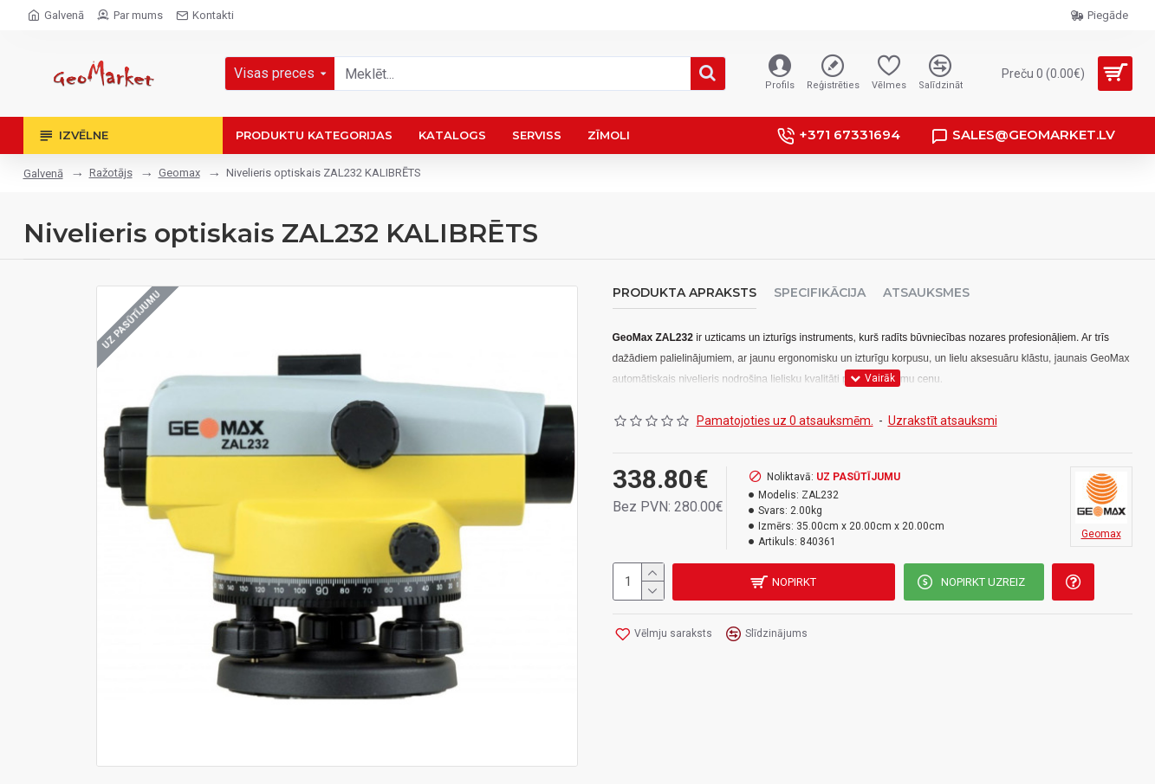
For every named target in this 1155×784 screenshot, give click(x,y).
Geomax (179, 172)
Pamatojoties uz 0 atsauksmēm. (785, 419)
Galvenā (43, 173)
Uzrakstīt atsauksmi (942, 419)
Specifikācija (820, 293)
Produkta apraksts (684, 293)
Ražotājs (111, 172)
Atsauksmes (926, 293)
